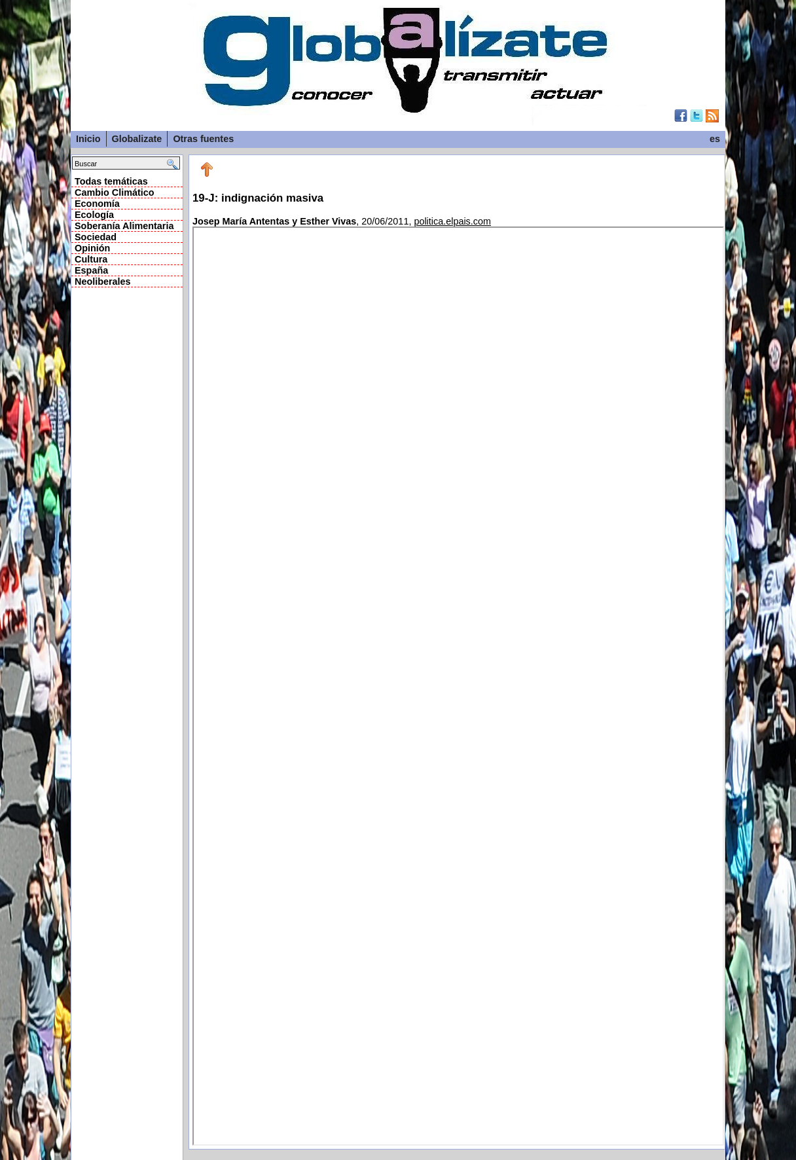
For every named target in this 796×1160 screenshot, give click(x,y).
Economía (97, 203)
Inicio (88, 139)
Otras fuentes (203, 139)
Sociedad (96, 237)
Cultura (91, 259)
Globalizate (137, 139)
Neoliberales (103, 281)
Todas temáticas (111, 181)
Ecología (94, 214)
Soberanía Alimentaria (124, 226)
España (91, 270)
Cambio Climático (114, 192)
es (715, 139)
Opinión (92, 248)
